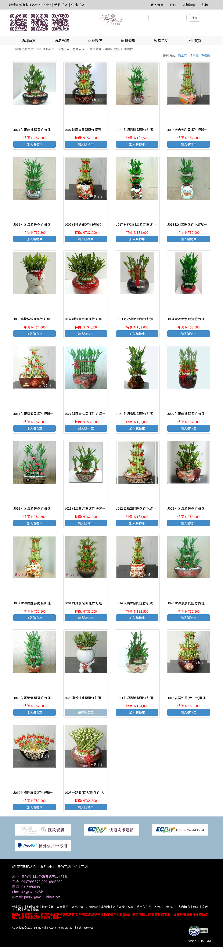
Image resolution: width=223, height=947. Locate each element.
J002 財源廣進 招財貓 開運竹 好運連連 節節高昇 (46, 603)
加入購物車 (34, 144)
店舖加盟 (189, 5)
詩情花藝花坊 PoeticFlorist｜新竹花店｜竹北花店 (47, 4)
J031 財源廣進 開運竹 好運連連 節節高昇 (144, 413)
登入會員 (157, 5)
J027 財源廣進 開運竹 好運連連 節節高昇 (93, 413)
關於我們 (95, 40)
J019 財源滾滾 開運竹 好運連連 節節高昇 (41, 224)
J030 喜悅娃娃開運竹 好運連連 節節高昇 (41, 319)
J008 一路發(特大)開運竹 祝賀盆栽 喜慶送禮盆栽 (99, 792)
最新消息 (128, 40)
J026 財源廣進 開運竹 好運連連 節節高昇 (93, 508)
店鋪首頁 (28, 40)
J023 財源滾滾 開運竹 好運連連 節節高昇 (144, 697)
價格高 (194, 55)
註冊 (173, 5)
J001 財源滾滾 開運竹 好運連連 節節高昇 (93, 603)
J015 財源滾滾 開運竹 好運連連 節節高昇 (41, 697)
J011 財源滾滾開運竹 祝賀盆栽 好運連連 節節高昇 (48, 413)
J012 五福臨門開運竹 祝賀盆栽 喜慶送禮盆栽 (147, 508)
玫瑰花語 (161, 40)
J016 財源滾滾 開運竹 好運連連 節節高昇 (41, 508)
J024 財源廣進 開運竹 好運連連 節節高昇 (41, 129)
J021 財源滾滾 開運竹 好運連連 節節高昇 (144, 129)
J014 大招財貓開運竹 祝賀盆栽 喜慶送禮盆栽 (147, 603)
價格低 (205, 55)
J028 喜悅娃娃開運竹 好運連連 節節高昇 (93, 697)
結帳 (205, 5)
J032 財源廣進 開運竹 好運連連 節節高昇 (93, 319)
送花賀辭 (194, 40)
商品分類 (61, 40)
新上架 (182, 55)
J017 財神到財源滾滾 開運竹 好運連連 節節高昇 (149, 224)
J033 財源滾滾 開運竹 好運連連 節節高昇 (144, 319)
